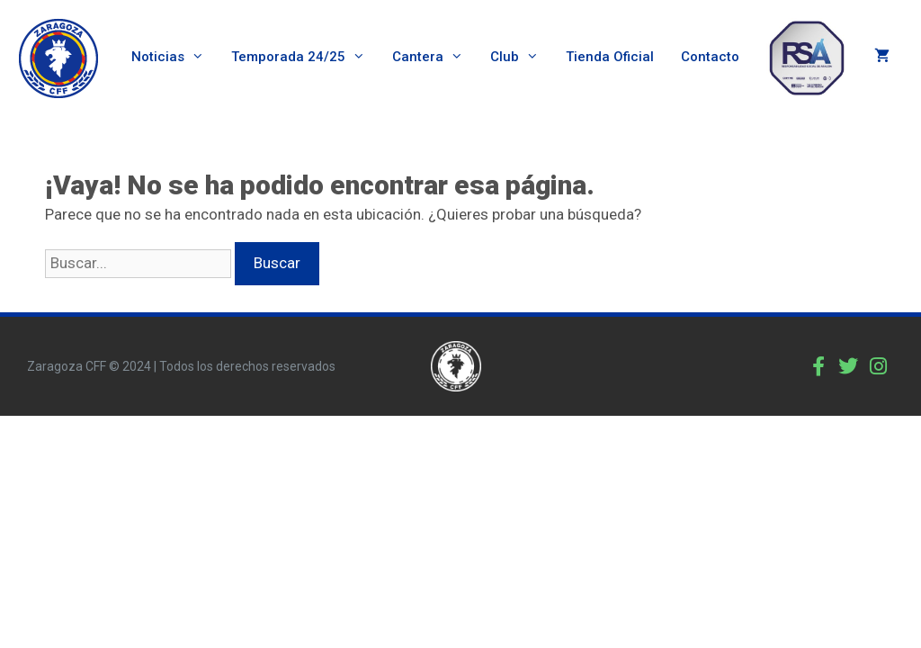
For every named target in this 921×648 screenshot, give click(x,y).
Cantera (434, 57)
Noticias (174, 57)
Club (521, 57)
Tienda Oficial (610, 57)
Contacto (710, 57)
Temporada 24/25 (305, 57)
